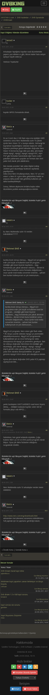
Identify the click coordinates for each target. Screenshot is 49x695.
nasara (9, 220)
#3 (46, 133)
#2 (46, 107)
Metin (9, 126)
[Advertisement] (24, 75)
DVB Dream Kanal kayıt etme (12, 571)
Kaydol (16, 10)
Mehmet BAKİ (12, 248)
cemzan (4, 586)
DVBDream (7, 20)
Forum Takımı (30, 689)
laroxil (9, 40)
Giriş (5, 10)
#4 (46, 227)
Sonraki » (7, 27)
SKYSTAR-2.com (7, 18)
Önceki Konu (8, 550)
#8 (46, 430)
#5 (46, 255)
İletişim (16, 689)
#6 (46, 296)
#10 (46, 511)
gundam (4, 607)
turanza (45, 610)
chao (3, 618)
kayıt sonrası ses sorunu (10, 605)
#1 (46, 47)
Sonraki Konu (20, 550)
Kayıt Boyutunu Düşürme (11, 615)
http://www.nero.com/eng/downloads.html (20, 516)
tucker (9, 101)
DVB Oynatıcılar (38, 18)
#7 (46, 399)
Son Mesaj (37, 576)
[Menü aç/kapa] (44, 3)
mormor (45, 576)
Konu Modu (43, 33)
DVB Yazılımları (23, 18)
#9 (46, 482)
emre (46, 599)
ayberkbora (5, 573)
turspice (4, 597)
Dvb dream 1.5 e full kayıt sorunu (14, 594)
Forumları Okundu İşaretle (24, 672)
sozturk (45, 620)
